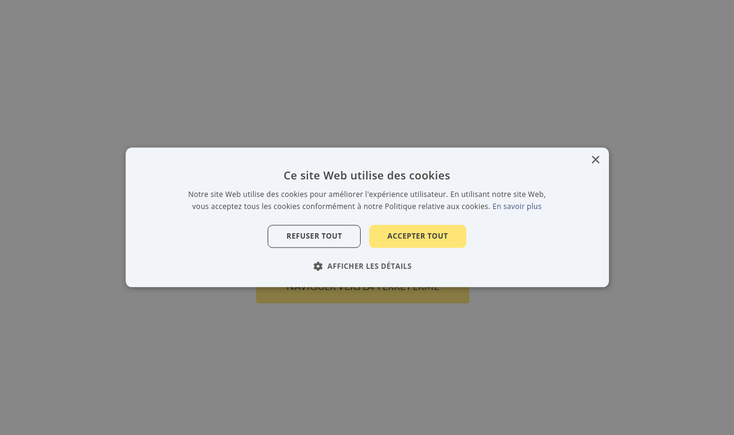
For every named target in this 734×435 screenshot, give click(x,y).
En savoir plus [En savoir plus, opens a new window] (516, 207)
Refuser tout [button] (314, 236)
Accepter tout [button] (417, 236)
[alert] (367, 217)
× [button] (595, 160)
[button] (367, 266)
